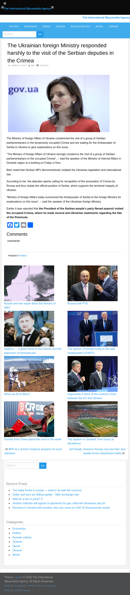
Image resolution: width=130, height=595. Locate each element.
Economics (30, 26)
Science (60, 26)
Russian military (80, 26)
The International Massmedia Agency (27, 8)
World (46, 26)
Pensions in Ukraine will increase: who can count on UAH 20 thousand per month (61, 507)
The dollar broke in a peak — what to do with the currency (47, 490)
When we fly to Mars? (17, 394)
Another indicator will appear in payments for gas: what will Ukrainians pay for (59, 503)
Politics (14, 26)
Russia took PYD (78, 303)
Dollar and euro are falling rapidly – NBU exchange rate (46, 494)
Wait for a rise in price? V (28, 499)
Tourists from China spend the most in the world (32, 439)
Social (99, 26)
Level (17, 577)
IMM (33, 65)
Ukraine (113, 26)
